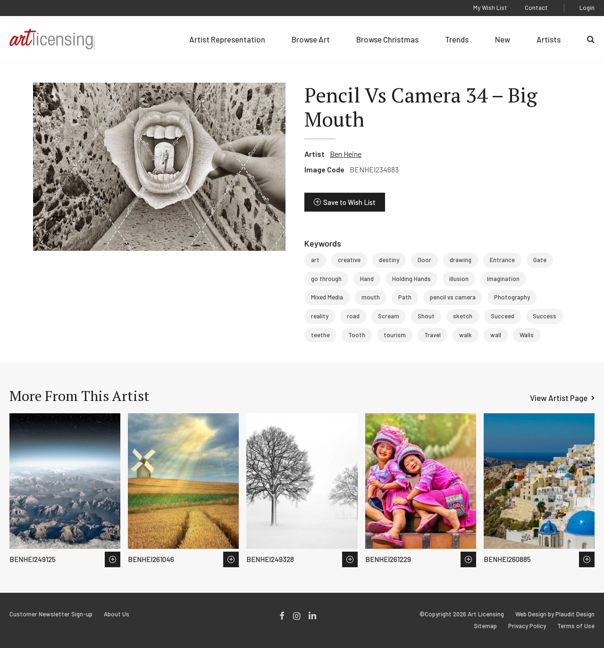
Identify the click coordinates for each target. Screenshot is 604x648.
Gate (539, 260)
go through (326, 278)
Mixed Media (327, 297)
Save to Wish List (349, 202)
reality (319, 316)
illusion (459, 278)
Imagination (503, 278)
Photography (512, 297)
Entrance (502, 260)
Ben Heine (345, 153)
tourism (395, 335)
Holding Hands (411, 278)
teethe (320, 335)
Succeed (502, 316)
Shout (426, 316)
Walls (527, 335)
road (353, 316)
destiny (389, 260)
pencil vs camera (453, 297)
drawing (460, 260)
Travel (432, 335)
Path (404, 297)
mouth (370, 297)
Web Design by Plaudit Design (555, 614)
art (315, 260)
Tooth (356, 335)
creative (349, 260)
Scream (388, 316)
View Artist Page (558, 397)
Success (544, 316)
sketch (462, 316)
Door (424, 260)
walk (465, 335)
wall (495, 335)
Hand (367, 278)
